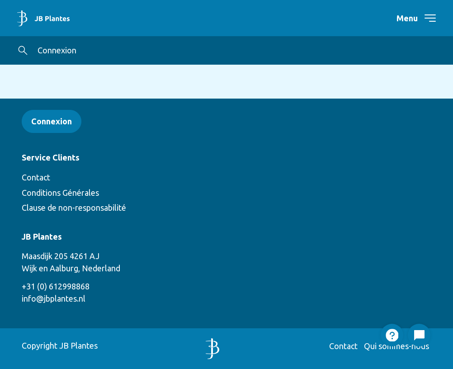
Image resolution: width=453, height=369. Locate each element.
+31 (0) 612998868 (56, 286)
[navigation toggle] (424, 18)
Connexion (57, 50)
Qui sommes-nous (396, 345)
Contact (36, 177)
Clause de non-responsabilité (74, 207)
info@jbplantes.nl (53, 298)
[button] (22, 50)
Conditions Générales (60, 192)
